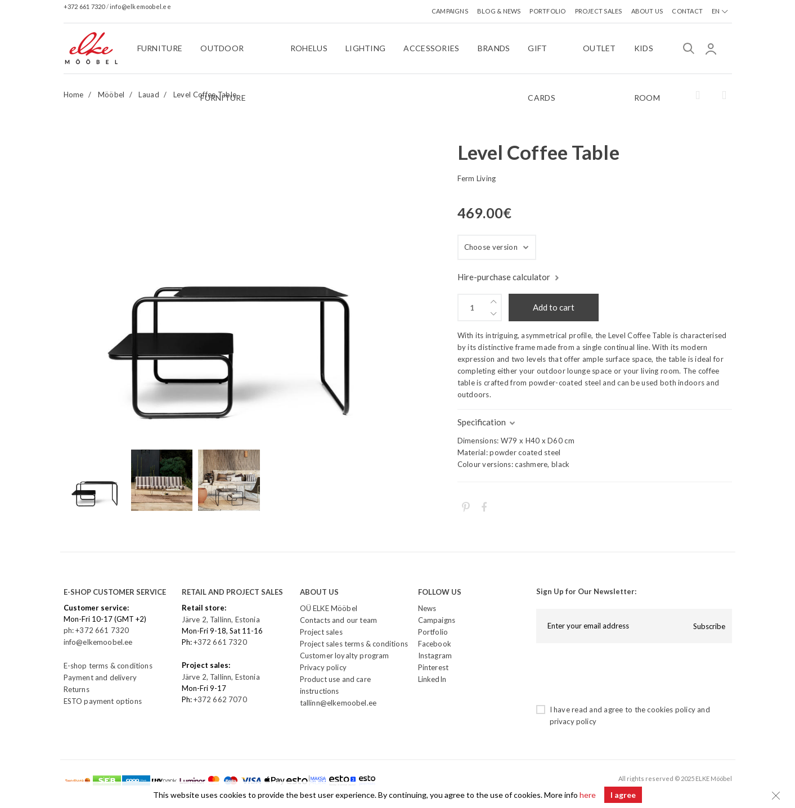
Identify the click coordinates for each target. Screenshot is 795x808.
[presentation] (621, 673)
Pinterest (433, 667)
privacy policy (573, 721)
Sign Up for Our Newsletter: (586, 591)
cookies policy (671, 709)
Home (74, 94)
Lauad (148, 94)
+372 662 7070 (220, 699)
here (588, 795)
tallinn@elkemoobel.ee (338, 702)
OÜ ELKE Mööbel (328, 608)
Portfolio (433, 631)
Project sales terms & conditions (354, 643)
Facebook (434, 643)
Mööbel (111, 94)
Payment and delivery (100, 677)
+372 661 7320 (85, 6)
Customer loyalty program (344, 655)
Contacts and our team (339, 620)
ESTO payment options (103, 701)
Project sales (321, 631)
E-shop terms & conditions (108, 665)
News (427, 608)
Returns (76, 689)
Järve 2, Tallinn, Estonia (221, 619)
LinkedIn (432, 679)
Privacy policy (323, 667)
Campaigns (437, 620)
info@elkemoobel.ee (140, 6)
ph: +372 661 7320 (97, 630)
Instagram (435, 655)
